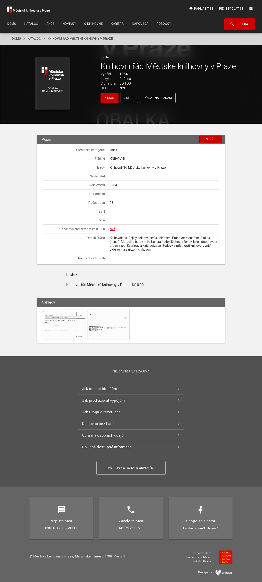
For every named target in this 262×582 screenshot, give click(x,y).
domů (16, 38)
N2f (112, 229)
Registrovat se (231, 8)
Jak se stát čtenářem (100, 389)
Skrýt (210, 139)
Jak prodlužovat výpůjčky (103, 400)
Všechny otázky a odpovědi (131, 468)
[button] (52, 84)
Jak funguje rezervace (101, 412)
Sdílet (129, 98)
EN (251, 8)
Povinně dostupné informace (107, 447)
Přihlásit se (201, 8)
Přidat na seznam (158, 98)
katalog (34, 38)
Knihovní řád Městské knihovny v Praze (80, 38)
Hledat (240, 24)
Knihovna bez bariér (99, 424)
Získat (109, 98)
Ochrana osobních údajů (103, 435)
